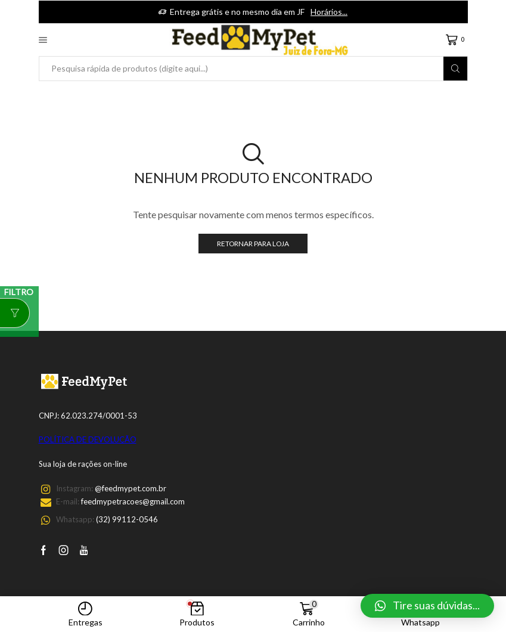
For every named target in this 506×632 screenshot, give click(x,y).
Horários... (329, 12)
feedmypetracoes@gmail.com (133, 501)
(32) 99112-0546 (127, 519)
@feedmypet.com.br (130, 488)
